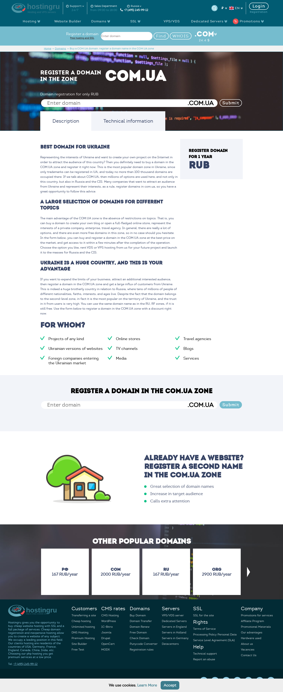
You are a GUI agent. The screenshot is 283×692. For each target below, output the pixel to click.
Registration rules (141, 649)
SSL (136, 21)
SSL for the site (203, 615)
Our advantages (251, 632)
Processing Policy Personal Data (215, 634)
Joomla (106, 632)
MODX (105, 649)
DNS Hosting (80, 632)
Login (259, 6)
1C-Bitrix (107, 627)
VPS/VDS (172, 21)
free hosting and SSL (82, 37)
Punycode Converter (144, 644)
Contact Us (248, 655)
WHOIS (180, 36)
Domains (101, 21)
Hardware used (251, 638)
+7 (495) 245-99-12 (134, 10)
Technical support (205, 653)
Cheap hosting (81, 621)
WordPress (108, 621)
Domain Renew (140, 627)
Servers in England (174, 627)
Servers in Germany (175, 638)
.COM (204, 36)
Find (161, 36)
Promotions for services (257, 615)
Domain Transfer (141, 621)
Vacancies (247, 649)
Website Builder (67, 21)
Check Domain (139, 638)
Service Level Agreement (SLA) (214, 640)
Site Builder (79, 644)
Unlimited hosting (83, 627)
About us (247, 644)
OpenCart (108, 644)
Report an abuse (204, 659)
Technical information (128, 121)
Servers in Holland (174, 632)
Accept (170, 685)
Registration (259, 12)
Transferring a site (84, 615)
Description (65, 121)
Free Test (78, 649)
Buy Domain (138, 615)
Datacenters (170, 644)
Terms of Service (204, 629)
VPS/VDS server (173, 615)
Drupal (105, 638)
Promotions (249, 21)
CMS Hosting (110, 615)
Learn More (147, 685)
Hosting (32, 21)
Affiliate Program (252, 621)
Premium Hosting (83, 638)
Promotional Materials (256, 627)
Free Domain (138, 632)
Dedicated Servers (210, 21)
